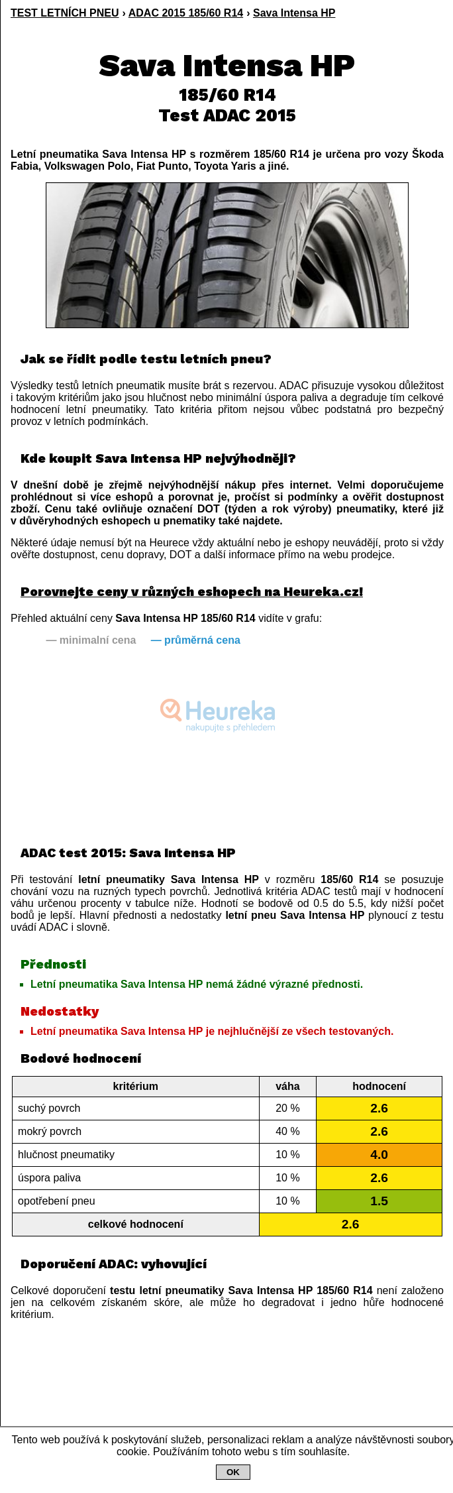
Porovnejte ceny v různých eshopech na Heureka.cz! (192, 591)
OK (233, 1472)
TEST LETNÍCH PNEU (65, 13)
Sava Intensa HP (294, 13)
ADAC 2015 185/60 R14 (185, 13)
